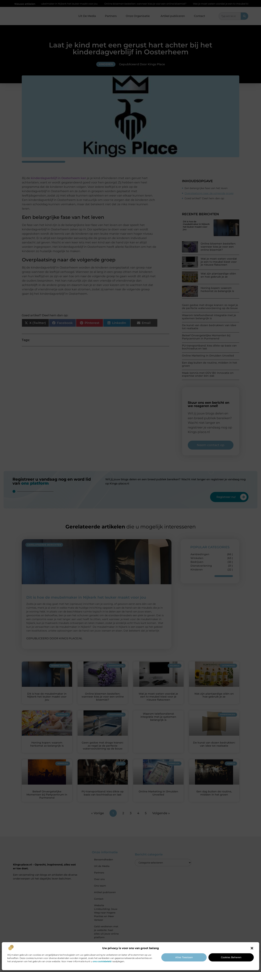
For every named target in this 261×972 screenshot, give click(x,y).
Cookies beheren (231, 957)
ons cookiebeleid (102, 961)
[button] (252, 948)
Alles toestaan (184, 957)
